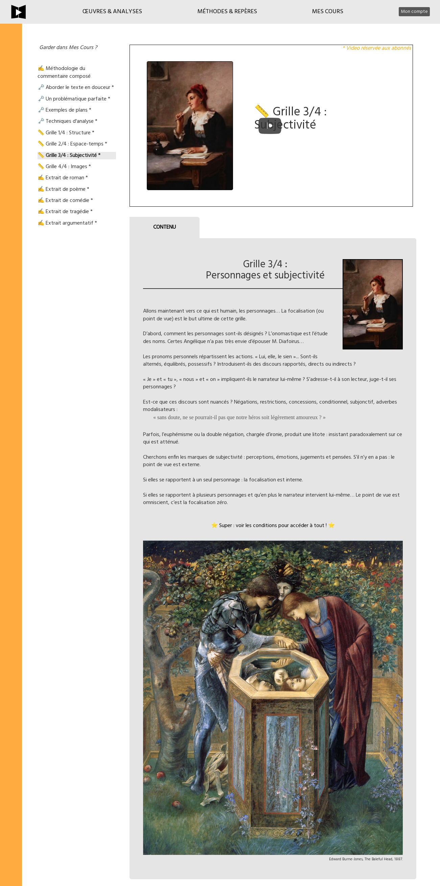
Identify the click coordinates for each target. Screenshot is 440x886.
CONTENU (164, 227)
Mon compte (414, 12)
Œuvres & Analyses (112, 11)
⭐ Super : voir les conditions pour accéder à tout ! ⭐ (273, 525)
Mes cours (327, 11)
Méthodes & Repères (227, 11)
